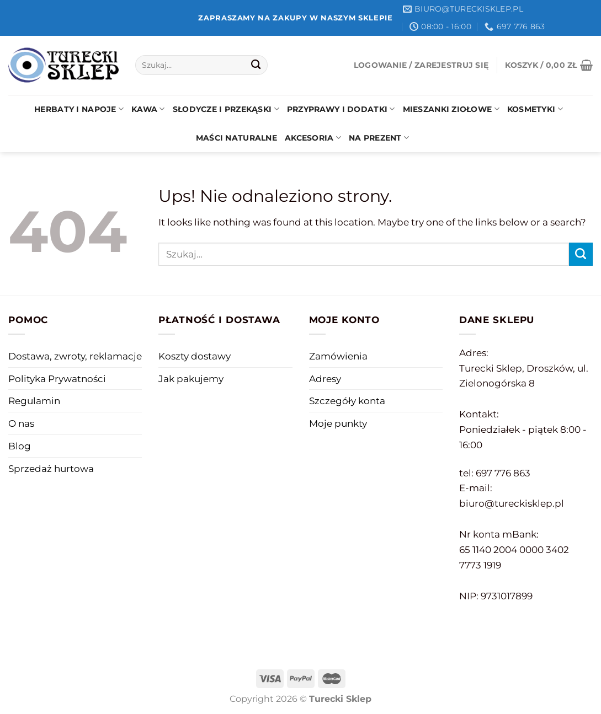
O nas (21, 423)
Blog (19, 446)
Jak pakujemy (191, 378)
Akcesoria (313, 137)
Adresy (325, 378)
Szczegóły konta (347, 400)
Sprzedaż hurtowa (51, 468)
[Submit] (256, 65)
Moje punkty (338, 423)
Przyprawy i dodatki (341, 109)
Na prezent (379, 137)
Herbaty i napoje (79, 109)
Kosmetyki (535, 109)
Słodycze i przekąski (226, 109)
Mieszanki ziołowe (451, 109)
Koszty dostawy (194, 356)
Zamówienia (338, 356)
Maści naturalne (236, 138)
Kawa (148, 109)
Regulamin (34, 400)
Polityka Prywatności (57, 378)
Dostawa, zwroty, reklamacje (75, 356)
